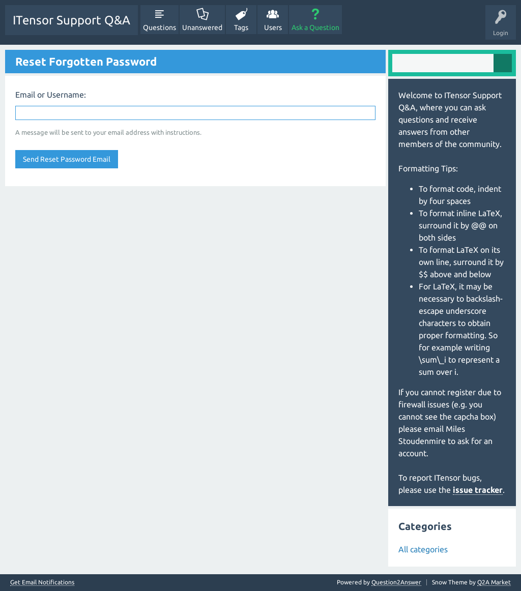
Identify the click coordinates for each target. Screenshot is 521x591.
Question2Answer (396, 582)
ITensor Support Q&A (71, 20)
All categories (423, 549)
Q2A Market (494, 582)
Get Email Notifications (42, 582)
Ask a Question (315, 27)
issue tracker (478, 489)
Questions (159, 27)
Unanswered (202, 27)
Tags (241, 27)
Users (273, 27)
